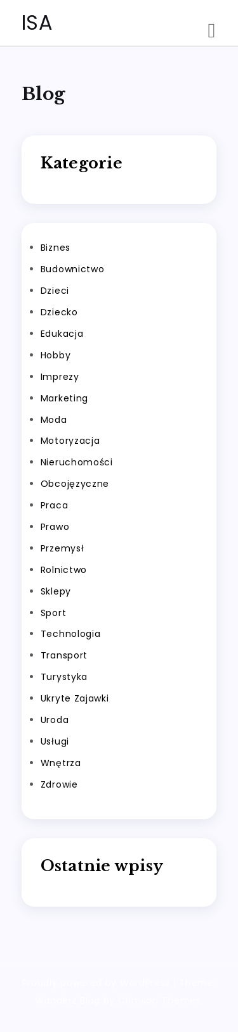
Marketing (64, 398)
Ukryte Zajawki (75, 698)
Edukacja (62, 333)
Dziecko (59, 312)
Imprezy (60, 376)
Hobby (56, 355)
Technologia (71, 633)
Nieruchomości (77, 462)
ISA (37, 22)
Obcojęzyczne (75, 483)
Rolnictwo (64, 569)
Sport (54, 613)
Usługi (55, 741)
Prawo (55, 526)
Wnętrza (61, 763)
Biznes (55, 247)
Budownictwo (73, 269)
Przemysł (62, 548)
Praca (55, 505)
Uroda (55, 720)
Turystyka (64, 676)
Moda (54, 419)
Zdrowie (59, 784)
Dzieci (55, 290)
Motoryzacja (70, 440)
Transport (64, 655)
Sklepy (56, 591)
